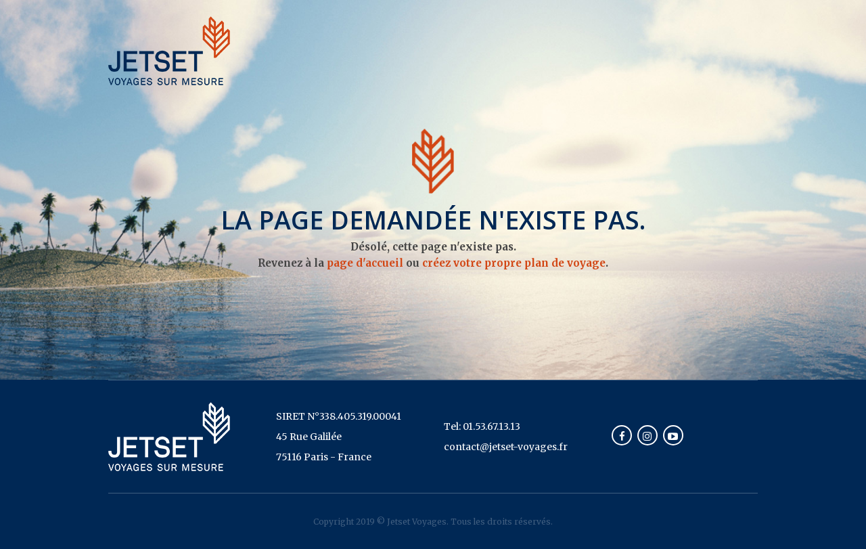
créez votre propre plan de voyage (514, 263)
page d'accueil (365, 263)
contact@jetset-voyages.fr (506, 447)
